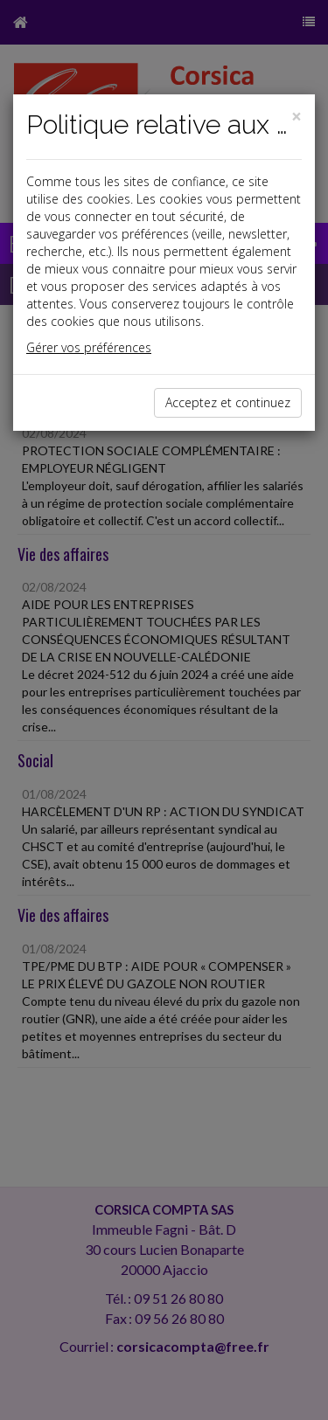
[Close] (296, 116)
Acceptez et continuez (227, 402)
